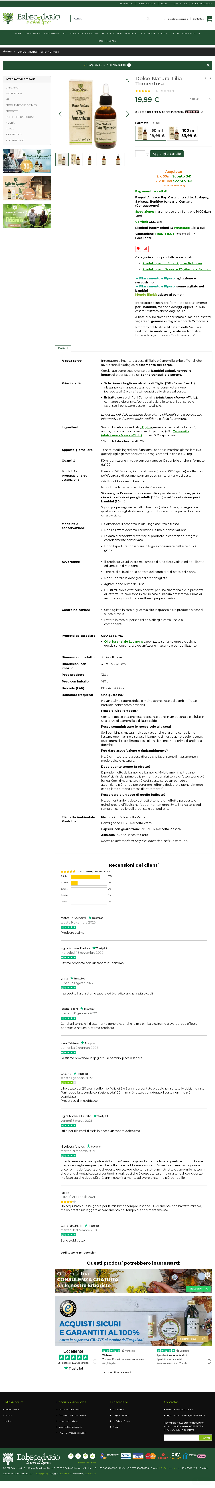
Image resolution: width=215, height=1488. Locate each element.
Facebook (200, 1415)
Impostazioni (12, 1409)
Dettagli (63, 348)
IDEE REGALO (14, 134)
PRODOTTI (12, 111)
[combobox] (111, 18)
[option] (150, 133)
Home (7, 51)
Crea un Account (202, 3)
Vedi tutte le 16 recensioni (79, 1252)
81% (110, 876)
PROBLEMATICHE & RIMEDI (21, 105)
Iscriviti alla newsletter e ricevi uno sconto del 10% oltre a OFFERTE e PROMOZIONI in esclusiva (184, 1426)
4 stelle (64, 882)
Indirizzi (9, 1421)
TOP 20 (10, 128)
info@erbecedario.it (179, 18)
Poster (81, 1463)
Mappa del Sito (120, 1415)
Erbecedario (146, 3)
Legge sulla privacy (69, 1421)
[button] (127, 83)
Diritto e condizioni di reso (72, 1415)
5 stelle (64, 876)
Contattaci (180, 3)
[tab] (63, 348)
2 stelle (64, 895)
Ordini (8, 1415)
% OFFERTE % (14, 93)
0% (109, 888)
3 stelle (64, 888)
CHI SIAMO (12, 87)
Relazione (91, 1463)
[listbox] (173, 133)
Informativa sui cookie (70, 1427)
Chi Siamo (118, 1409)
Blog (115, 1427)
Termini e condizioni (69, 1409)
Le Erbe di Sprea (121, 1421)
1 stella (64, 901)
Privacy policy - (42, 1473)
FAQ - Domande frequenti (72, 1432)
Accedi (164, 3)
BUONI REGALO (15, 140)
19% (109, 882)
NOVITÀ (10, 122)
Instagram (189, 1415)
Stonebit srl (90, 1473)
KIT (7, 99)
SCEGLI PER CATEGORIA (20, 116)
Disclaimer (64, 1473)
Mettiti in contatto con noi (179, 1409)
